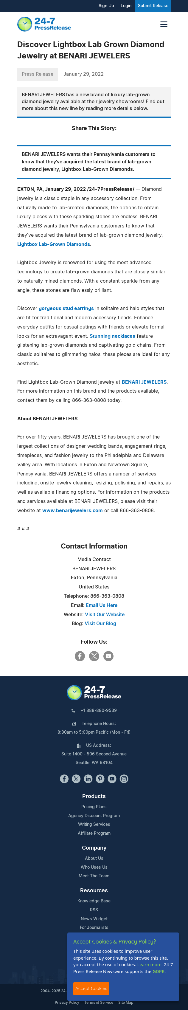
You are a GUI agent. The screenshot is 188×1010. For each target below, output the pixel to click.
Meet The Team (94, 876)
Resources (94, 890)
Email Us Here (101, 605)
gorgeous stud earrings (66, 308)
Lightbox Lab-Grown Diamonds (53, 244)
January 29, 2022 (83, 74)
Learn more (149, 964)
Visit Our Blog (100, 623)
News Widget (94, 919)
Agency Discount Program (94, 816)
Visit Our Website (105, 614)
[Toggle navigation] (164, 24)
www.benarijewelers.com (72, 510)
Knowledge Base (94, 901)
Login (126, 6)
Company (94, 848)
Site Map (125, 1002)
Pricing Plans (94, 807)
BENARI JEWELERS (144, 382)
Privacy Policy (67, 1002)
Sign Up (106, 6)
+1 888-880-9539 (98, 711)
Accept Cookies (91, 988)
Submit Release (153, 6)
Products (94, 796)
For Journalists (94, 928)
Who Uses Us (94, 867)
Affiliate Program (94, 833)
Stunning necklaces (112, 336)
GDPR (158, 971)
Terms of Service (98, 1002)
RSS (94, 910)
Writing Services (94, 824)
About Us (94, 858)
